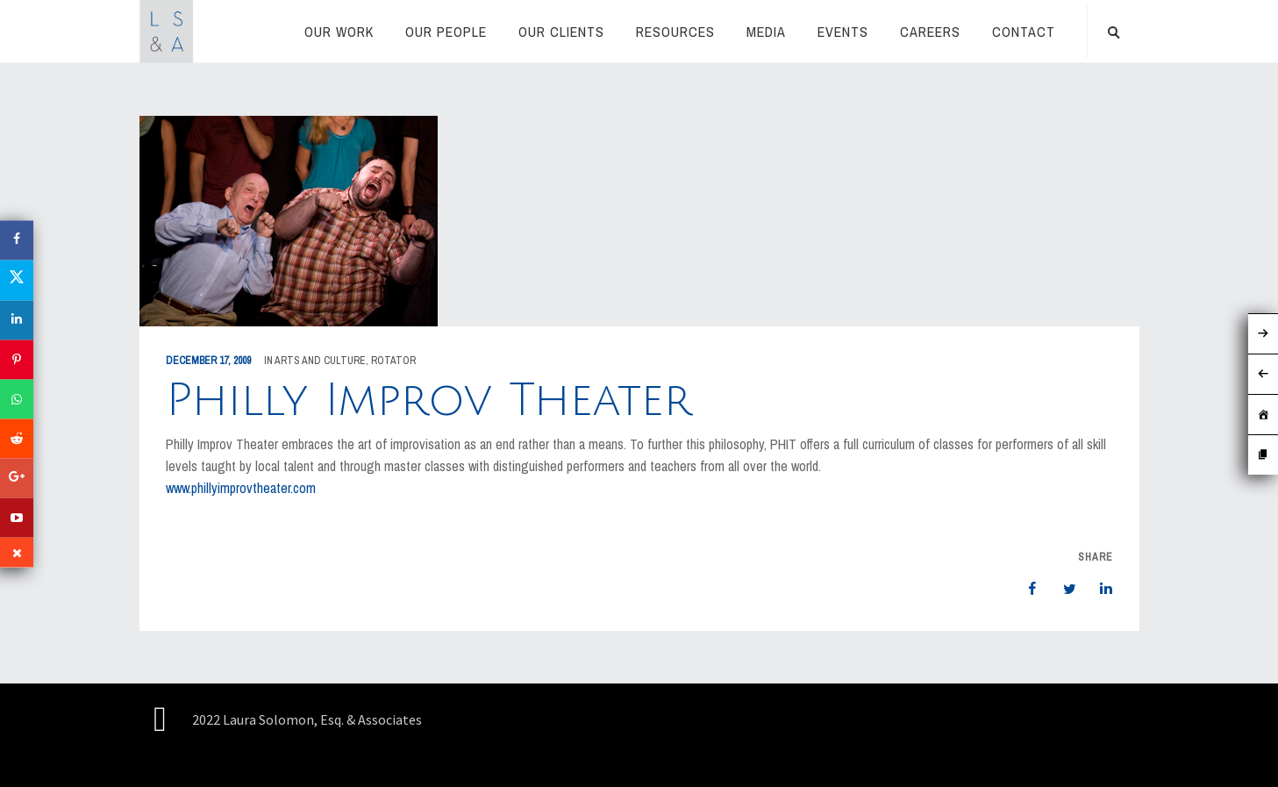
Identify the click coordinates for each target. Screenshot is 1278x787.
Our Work (339, 31)
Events (842, 31)
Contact (1023, 31)
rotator (393, 361)
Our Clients (561, 31)
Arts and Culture (320, 361)
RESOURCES (675, 31)
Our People (446, 31)
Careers (930, 31)
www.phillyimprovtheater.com (241, 487)
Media (766, 31)
